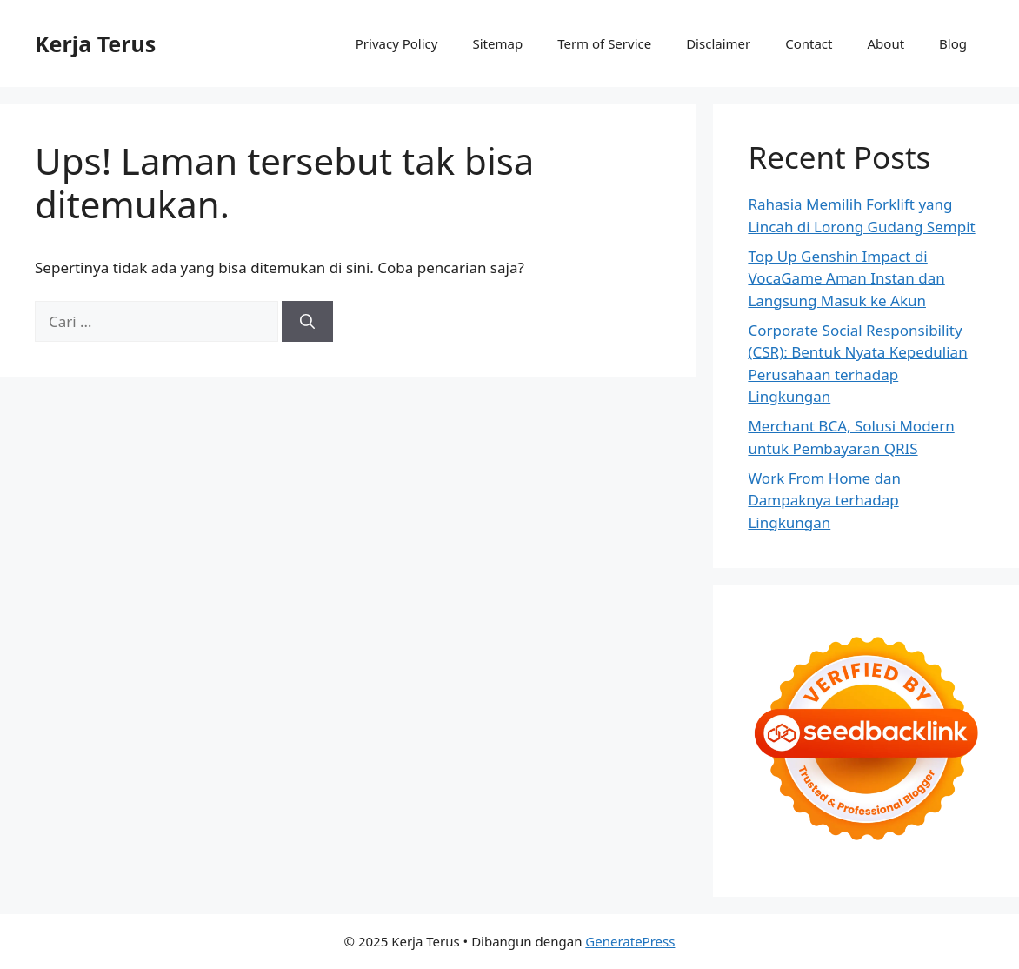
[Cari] (307, 322)
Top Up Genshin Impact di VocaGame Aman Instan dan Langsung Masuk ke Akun (846, 278)
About (886, 43)
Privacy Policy (397, 43)
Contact (808, 43)
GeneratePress (630, 941)
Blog (953, 43)
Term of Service (604, 43)
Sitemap (497, 43)
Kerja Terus (95, 43)
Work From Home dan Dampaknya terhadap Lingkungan (824, 500)
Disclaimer (718, 43)
